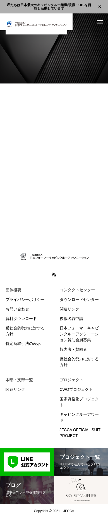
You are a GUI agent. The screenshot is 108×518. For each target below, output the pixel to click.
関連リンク (69, 309)
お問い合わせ (17, 309)
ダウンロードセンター (79, 299)
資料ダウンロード (21, 318)
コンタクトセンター (77, 290)
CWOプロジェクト (76, 389)
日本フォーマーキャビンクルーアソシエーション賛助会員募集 (79, 334)
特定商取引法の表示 (23, 343)
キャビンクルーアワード (79, 417)
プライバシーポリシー (25, 299)
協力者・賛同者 (73, 349)
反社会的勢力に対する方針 (25, 331)
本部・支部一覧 (19, 380)
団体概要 (13, 290)
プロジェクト (71, 380)
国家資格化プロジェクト (79, 402)
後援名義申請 (71, 318)
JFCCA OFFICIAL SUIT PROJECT (80, 433)
